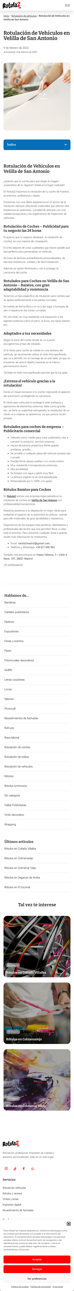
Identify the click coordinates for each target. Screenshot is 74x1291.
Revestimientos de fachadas (21, 718)
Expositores (11, 631)
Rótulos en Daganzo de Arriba (22, 877)
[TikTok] (14, 1169)
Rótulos (9, 776)
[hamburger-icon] (67, 5)
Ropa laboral (11, 737)
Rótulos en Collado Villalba (20, 848)
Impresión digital (12, 1204)
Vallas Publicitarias (15, 805)
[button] (68, 1224)
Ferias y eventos (14, 641)
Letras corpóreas (14, 679)
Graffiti (8, 670)
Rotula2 (11, 496)
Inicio (6, 15)
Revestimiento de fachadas (18, 1210)
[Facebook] (23, 1169)
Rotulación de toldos (16, 756)
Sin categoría (12, 795)
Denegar (37, 1269)
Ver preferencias (37, 1278)
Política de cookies (20, 1286)
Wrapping (10, 824)
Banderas (10, 602)
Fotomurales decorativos (19, 660)
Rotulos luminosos (15, 785)
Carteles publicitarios (16, 612)
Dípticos (9, 621)
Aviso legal (58, 1286)
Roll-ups (9, 728)
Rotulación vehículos (14, 1187)
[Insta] (6, 1169)
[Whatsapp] (32, 1169)
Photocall (9, 708)
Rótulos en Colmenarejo (18, 858)
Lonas (8, 689)
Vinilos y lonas (10, 1199)
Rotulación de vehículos (24, 15)
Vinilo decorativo (14, 814)
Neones (9, 699)
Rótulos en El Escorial (17, 887)
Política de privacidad (40, 1286)
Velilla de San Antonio (44, 500)
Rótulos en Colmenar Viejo (20, 868)
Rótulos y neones (12, 1193)
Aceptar (37, 1259)
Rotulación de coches (17, 747)
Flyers (7, 650)
